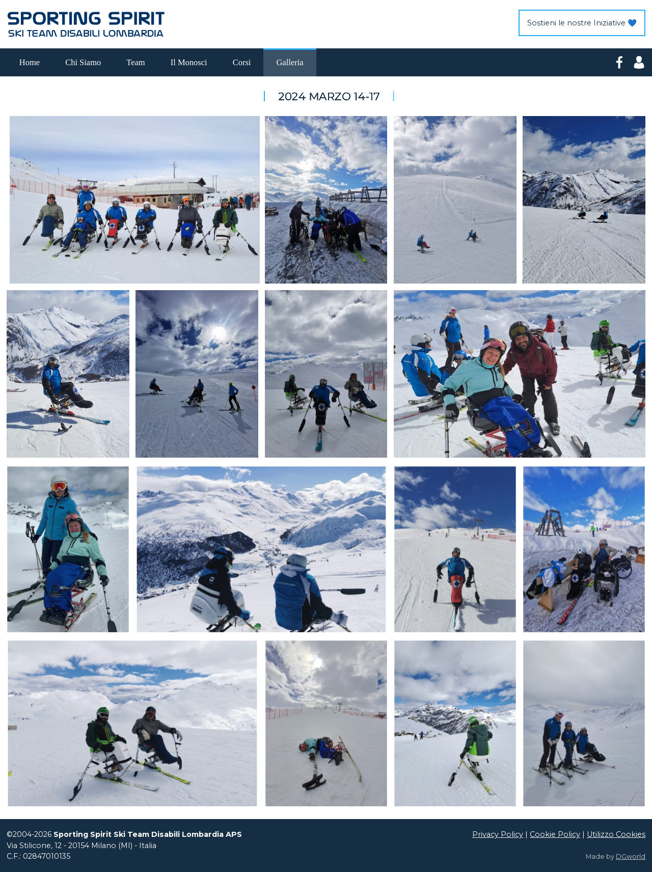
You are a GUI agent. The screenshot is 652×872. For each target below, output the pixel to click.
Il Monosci (189, 62)
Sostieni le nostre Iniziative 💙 (582, 22)
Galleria (289, 62)
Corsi (242, 62)
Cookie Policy (555, 834)
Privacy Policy (497, 834)
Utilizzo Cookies (616, 834)
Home (29, 62)
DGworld (630, 856)
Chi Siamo (83, 62)
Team (135, 62)
